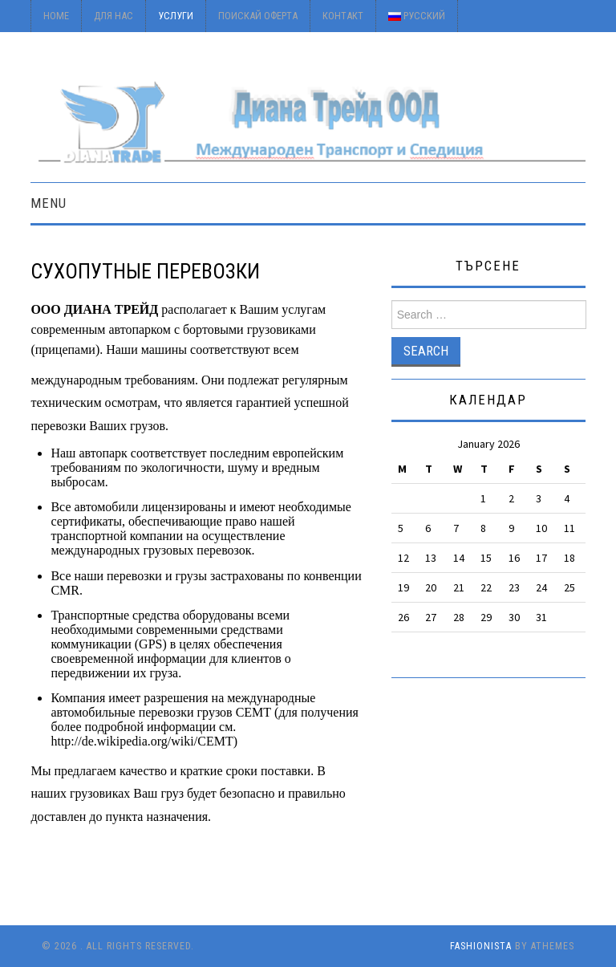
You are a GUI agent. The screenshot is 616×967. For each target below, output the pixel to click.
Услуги (175, 16)
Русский (416, 16)
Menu (48, 203)
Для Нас (113, 16)
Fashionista (481, 946)
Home (56, 16)
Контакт (342, 16)
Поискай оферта (258, 16)
